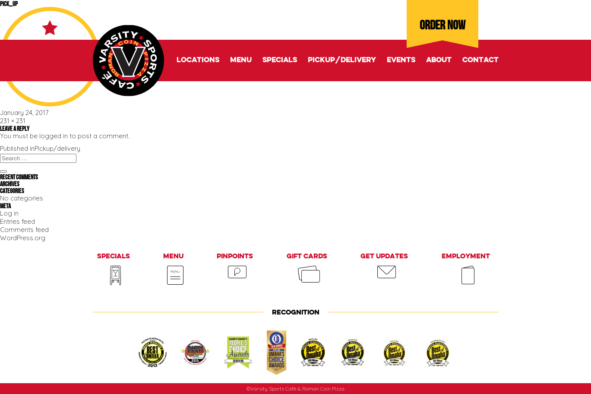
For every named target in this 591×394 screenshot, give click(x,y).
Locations (198, 60)
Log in (9, 213)
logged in (53, 136)
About (439, 60)
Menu (241, 60)
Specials (279, 60)
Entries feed (17, 221)
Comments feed (24, 230)
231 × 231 (12, 121)
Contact (480, 60)
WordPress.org (22, 238)
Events (401, 60)
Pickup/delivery (342, 60)
